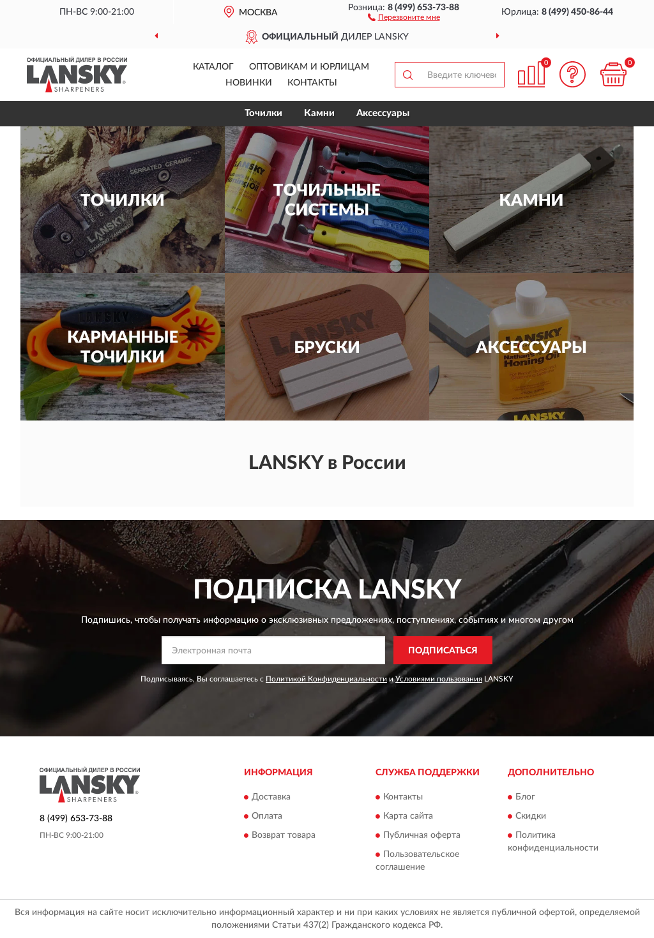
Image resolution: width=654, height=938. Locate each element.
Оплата (267, 816)
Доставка (271, 797)
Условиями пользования (438, 679)
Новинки (248, 82)
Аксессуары (382, 113)
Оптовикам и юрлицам (309, 67)
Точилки (263, 113)
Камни (319, 113)
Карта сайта (408, 816)
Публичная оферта (421, 835)
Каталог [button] (213, 67)
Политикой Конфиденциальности (326, 679)
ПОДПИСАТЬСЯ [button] (443, 650)
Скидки (530, 816)
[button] (404, 16)
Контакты (312, 82)
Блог (525, 797)
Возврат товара (284, 835)
